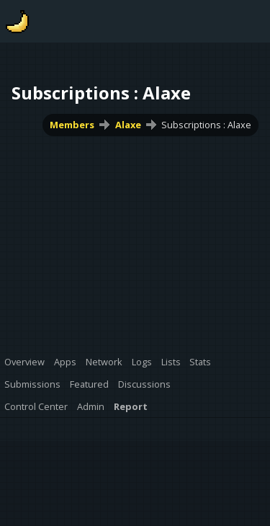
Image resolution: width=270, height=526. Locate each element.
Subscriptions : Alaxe (206, 124)
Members (72, 124)
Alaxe (128, 124)
